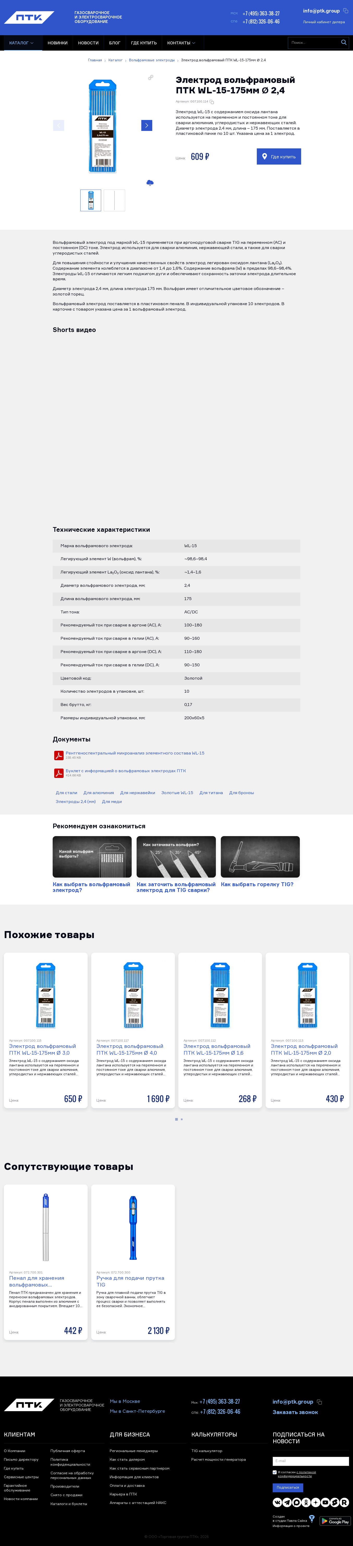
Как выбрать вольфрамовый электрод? (91, 887)
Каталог (19, 42)
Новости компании (21, 1499)
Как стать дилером (127, 1460)
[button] (103, 125)
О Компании (14, 1451)
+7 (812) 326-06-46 (261, 21)
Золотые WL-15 (177, 793)
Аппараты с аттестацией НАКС (138, 1503)
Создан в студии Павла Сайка (290, 1519)
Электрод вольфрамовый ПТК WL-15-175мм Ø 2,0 (304, 1050)
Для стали (66, 793)
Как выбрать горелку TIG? (257, 884)
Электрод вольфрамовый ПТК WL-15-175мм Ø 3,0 (42, 1050)
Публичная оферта (68, 1451)
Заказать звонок (295, 1411)
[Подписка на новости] (311, 1461)
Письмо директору (21, 1460)
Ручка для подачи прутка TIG (130, 1282)
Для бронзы (241, 793)
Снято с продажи (66, 1495)
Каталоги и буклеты (69, 1504)
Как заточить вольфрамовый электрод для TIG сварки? (176, 887)
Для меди (112, 802)
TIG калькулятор (206, 1451)
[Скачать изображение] (149, 183)
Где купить (279, 156)
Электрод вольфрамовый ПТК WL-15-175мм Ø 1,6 (217, 1050)
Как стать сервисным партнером (139, 1468)
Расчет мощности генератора (218, 1460)
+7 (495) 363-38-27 (260, 13)
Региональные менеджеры (134, 1451)
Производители (65, 1486)
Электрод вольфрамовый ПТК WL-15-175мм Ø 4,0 (129, 1050)
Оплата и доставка (127, 1486)
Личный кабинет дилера (324, 22)
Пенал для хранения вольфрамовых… (36, 1282)
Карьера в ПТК (123, 1494)
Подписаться (288, 1487)
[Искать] (343, 43)
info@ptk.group (321, 10)
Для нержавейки (137, 793)
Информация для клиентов (134, 1477)
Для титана (211, 793)
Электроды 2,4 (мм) (76, 802)
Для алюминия (98, 793)
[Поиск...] (318, 43)
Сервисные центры (21, 1477)
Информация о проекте (291, 1526)
